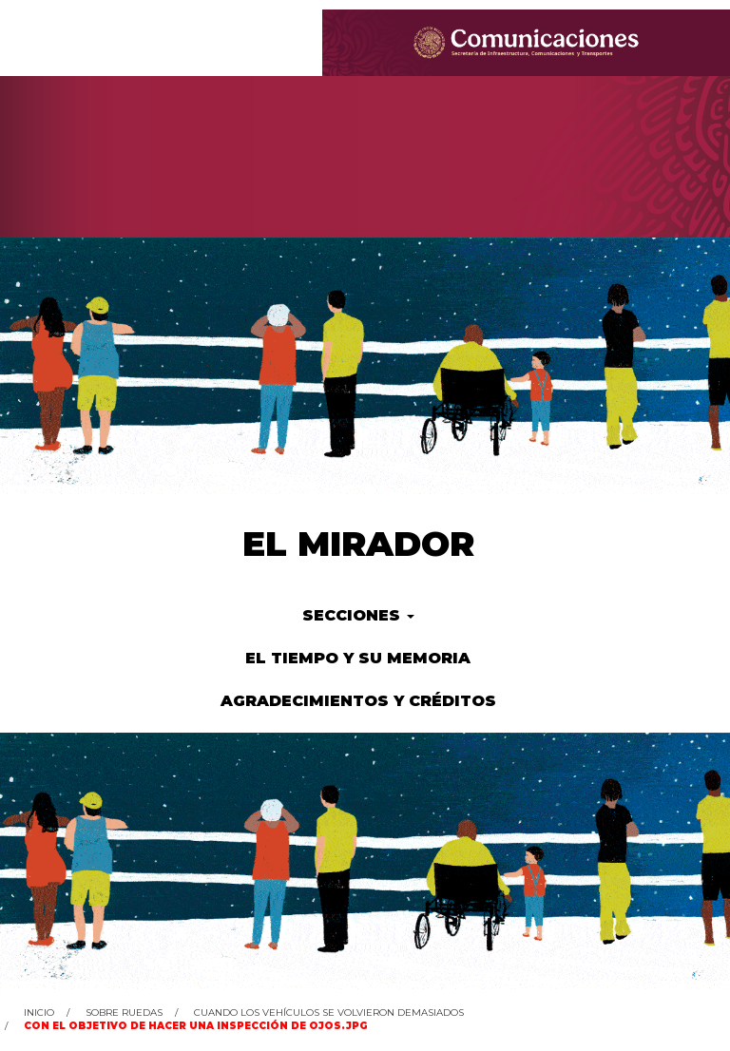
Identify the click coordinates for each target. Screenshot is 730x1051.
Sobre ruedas (124, 1012)
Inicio (39, 1012)
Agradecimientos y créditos (358, 701)
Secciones (358, 615)
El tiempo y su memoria (358, 658)
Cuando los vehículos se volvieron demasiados (329, 1012)
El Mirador (358, 543)
